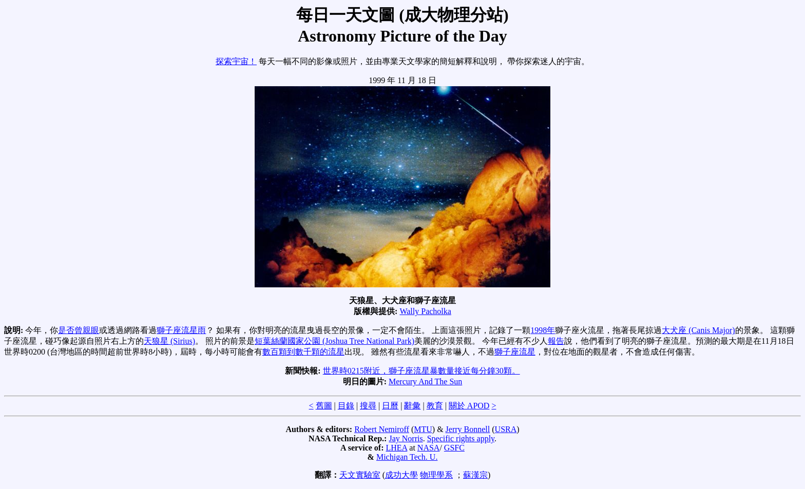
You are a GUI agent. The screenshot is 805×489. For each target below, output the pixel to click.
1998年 (542, 330)
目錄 (346, 405)
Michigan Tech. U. (406, 457)
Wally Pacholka (425, 311)
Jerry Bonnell (468, 429)
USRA (506, 429)
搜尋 (368, 405)
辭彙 (412, 405)
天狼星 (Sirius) (169, 341)
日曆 (390, 405)
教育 (435, 405)
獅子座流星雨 (181, 330)
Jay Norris (406, 438)
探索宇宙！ (236, 61)
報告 (556, 341)
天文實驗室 (359, 475)
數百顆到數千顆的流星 (303, 351)
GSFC (454, 447)
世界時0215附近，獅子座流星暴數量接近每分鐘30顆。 (421, 370)
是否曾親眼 (78, 330)
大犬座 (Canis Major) (698, 330)
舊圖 (324, 405)
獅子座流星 (514, 351)
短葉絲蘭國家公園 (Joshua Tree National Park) (334, 341)
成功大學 (401, 475)
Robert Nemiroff (381, 429)
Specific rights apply (460, 438)
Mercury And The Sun (425, 381)
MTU (423, 429)
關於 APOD (469, 405)
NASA (428, 447)
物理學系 (436, 475)
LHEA (397, 447)
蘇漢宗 (475, 475)
